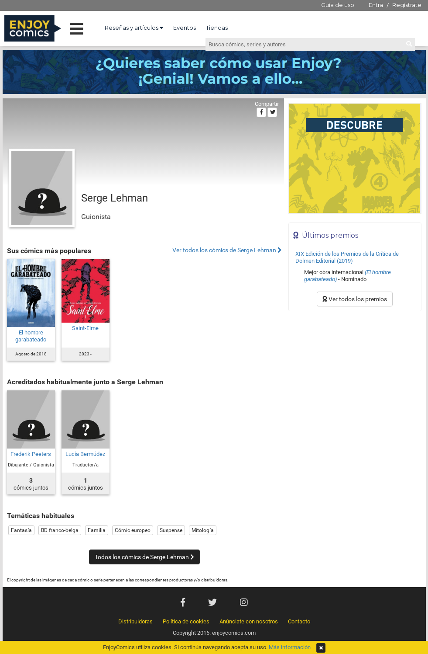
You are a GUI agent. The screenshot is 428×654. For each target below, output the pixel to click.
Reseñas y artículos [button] (134, 27)
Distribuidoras (135, 621)
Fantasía (21, 530)
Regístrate (406, 4)
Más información (290, 647)
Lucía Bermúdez (85, 454)
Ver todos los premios (354, 299)
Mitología (203, 530)
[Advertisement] (354, 374)
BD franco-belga (60, 530)
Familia (97, 530)
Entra (376, 4)
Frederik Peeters (30, 454)
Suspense (171, 530)
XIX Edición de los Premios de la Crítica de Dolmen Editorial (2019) (347, 257)
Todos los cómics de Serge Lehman (144, 556)
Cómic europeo (133, 530)
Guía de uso (337, 4)
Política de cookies (186, 621)
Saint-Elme (85, 328)
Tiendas (217, 27)
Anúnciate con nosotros (248, 621)
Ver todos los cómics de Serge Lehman (227, 250)
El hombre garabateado (30, 336)
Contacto (299, 621)
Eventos (184, 27)
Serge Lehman (114, 198)
